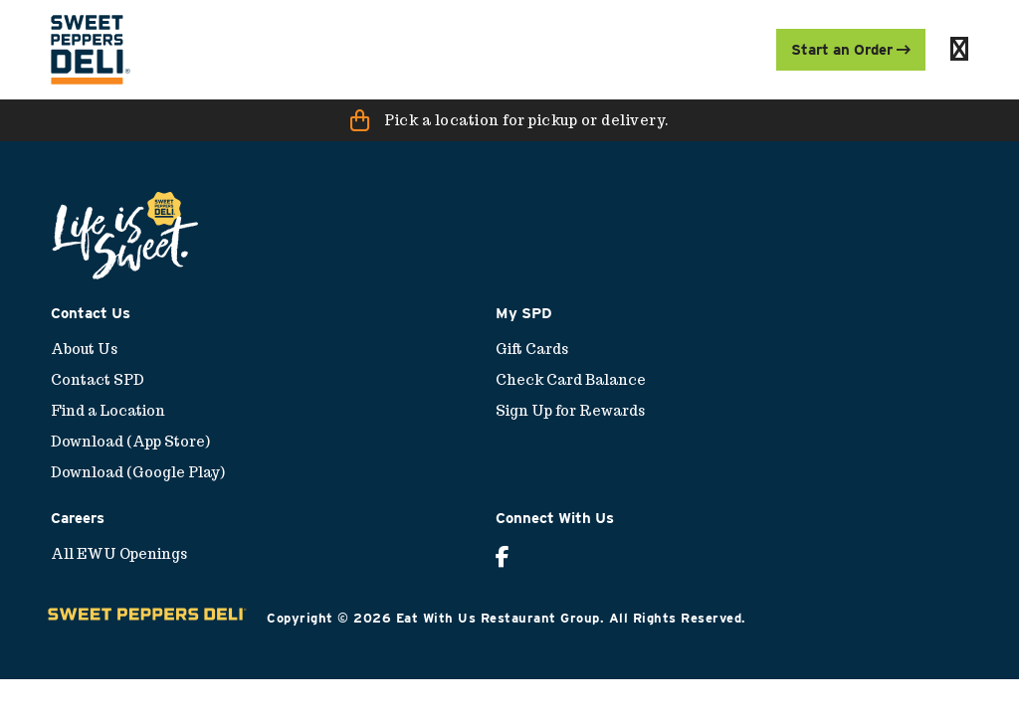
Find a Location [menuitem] (108, 411)
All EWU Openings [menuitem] (119, 554)
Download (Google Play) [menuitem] (138, 472)
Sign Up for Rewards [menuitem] (570, 411)
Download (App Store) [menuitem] (130, 441)
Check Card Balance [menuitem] (571, 380)
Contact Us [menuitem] (90, 313)
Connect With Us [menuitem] (555, 518)
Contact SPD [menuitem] (97, 380)
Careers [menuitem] (77, 518)
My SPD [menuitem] (524, 313)
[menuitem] (90, 49)
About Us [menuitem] (84, 349)
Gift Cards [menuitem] (532, 349)
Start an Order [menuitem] (851, 50)
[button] (509, 120)
